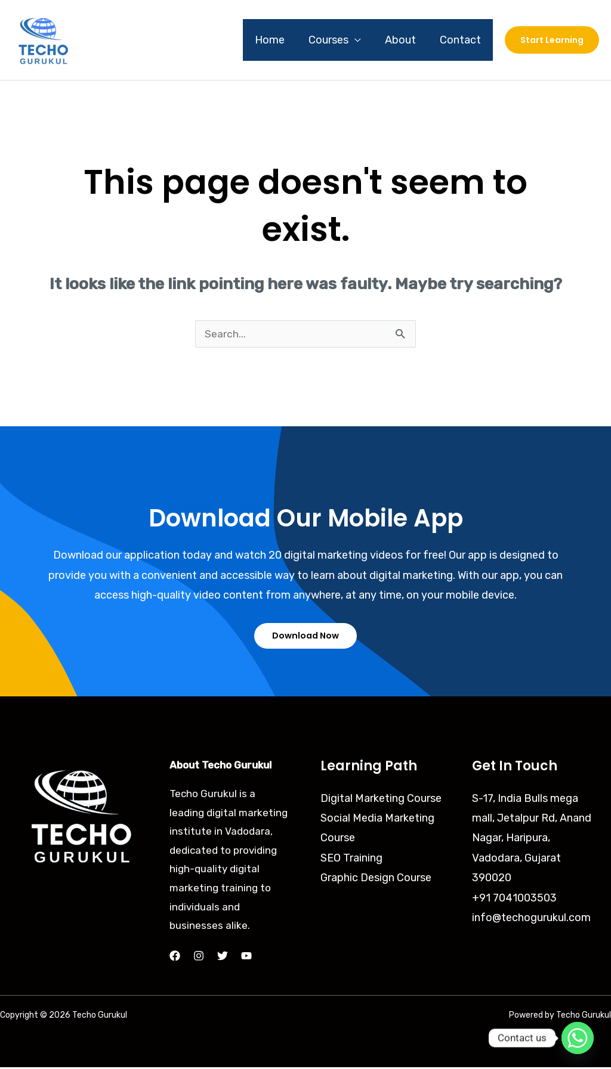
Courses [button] (334, 40)
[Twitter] (222, 957)
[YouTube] (246, 957)
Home (278, 40)
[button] (552, 40)
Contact (461, 40)
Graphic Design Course (375, 879)
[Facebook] (174, 957)
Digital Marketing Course (381, 799)
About (403, 40)
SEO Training (351, 859)
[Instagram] (198, 957)
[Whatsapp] (577, 1038)
